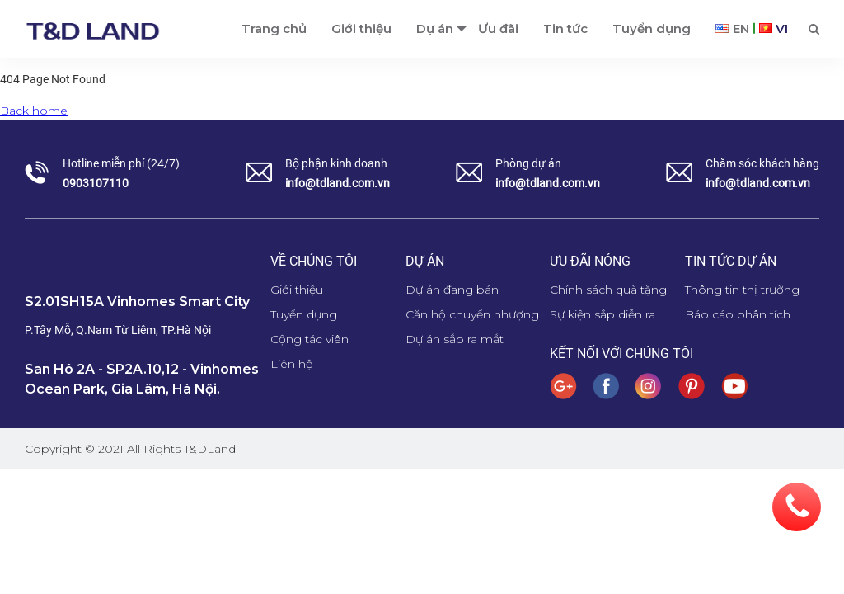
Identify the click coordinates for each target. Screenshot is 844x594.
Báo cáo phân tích (737, 314)
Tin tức (565, 28)
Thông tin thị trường (742, 289)
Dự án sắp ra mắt (455, 339)
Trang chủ (274, 28)
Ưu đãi (498, 28)
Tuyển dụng (651, 28)
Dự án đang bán (452, 289)
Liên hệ (291, 363)
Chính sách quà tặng (608, 289)
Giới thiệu (361, 28)
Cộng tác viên (309, 339)
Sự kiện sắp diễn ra (602, 314)
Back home (34, 110)
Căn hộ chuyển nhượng (472, 314)
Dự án (434, 28)
